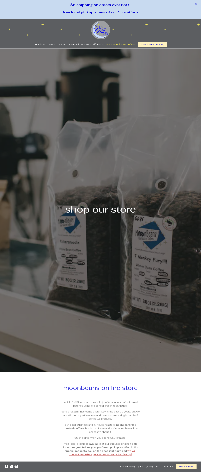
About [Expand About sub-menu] (63, 44)
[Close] (196, 4)
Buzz (159, 462)
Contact (168, 462)
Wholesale (118, 427)
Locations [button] (40, 44)
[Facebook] (6, 462)
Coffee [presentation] (20, 454)
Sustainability (127, 462)
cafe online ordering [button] (153, 44)
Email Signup (186, 462)
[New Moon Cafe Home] (100, 29)
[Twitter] (11, 462)
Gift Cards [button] (98, 44)
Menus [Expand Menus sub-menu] (52, 44)
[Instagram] (16, 462)
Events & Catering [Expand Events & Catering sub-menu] (79, 44)
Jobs (140, 462)
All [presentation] (20, 446)
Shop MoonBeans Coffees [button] (121, 44)
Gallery (150, 462)
